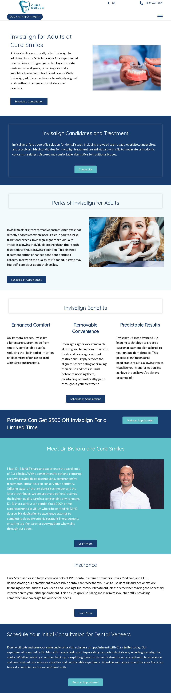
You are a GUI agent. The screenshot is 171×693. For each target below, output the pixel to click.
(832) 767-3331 (154, 2)
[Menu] (160, 17)
